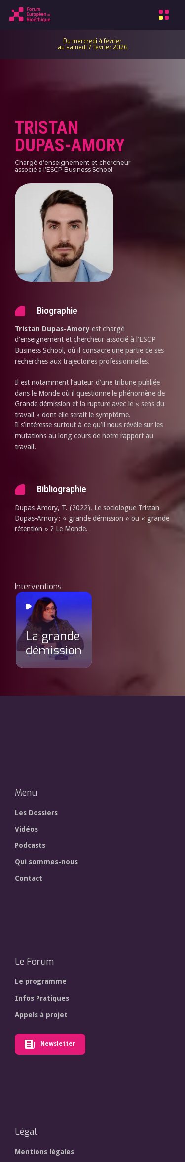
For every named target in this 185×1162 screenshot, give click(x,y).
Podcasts (30, 845)
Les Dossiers (36, 813)
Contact (28, 878)
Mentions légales (44, 1152)
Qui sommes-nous (46, 862)
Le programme (41, 981)
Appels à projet (41, 1015)
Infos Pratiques (42, 998)
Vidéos (26, 829)
